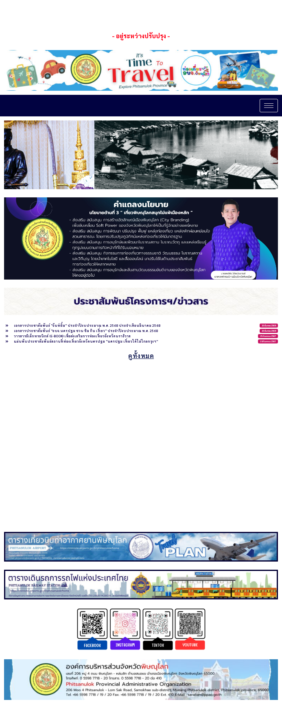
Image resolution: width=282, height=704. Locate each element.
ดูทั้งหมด (141, 355)
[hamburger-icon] (269, 105)
